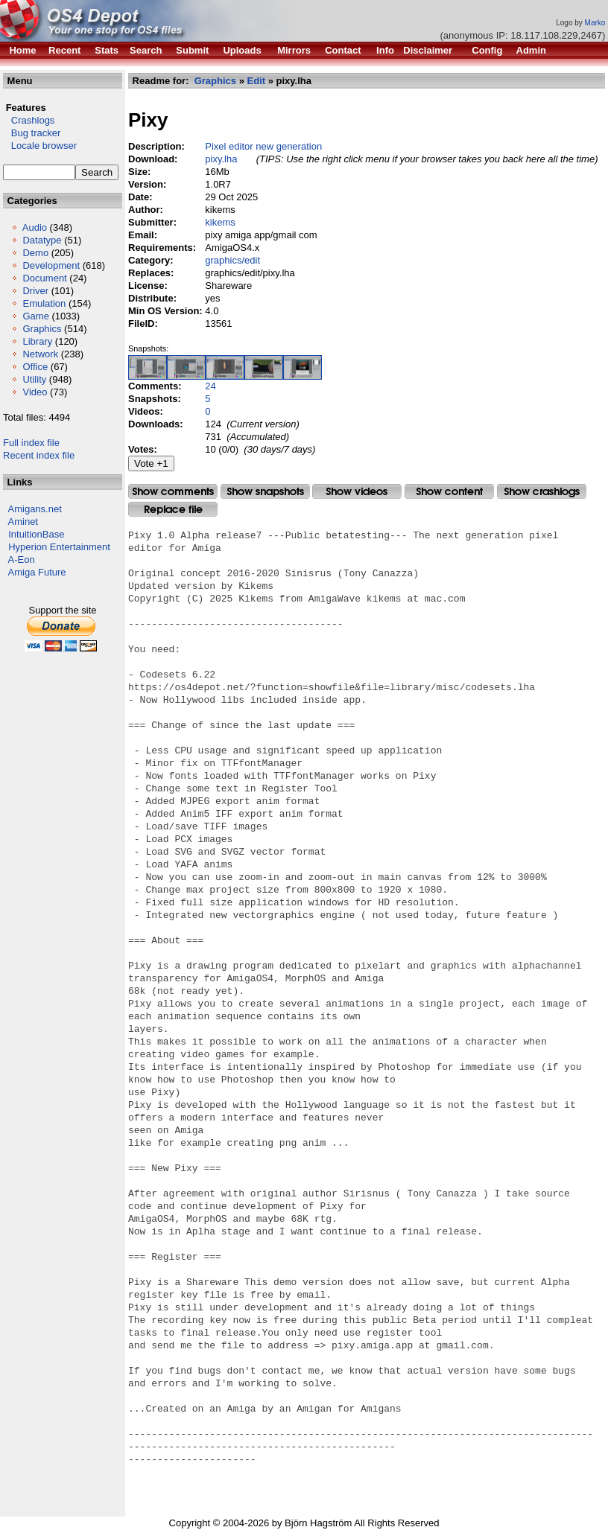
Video (34, 392)
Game (35, 316)
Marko (595, 23)
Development (51, 265)
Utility (34, 379)
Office (35, 366)
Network (40, 354)
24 (210, 386)
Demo (35, 252)
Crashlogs (28, 120)
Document (44, 278)
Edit (256, 80)
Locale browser (40, 145)
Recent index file (39, 455)
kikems (220, 222)
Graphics (41, 328)
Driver (35, 290)
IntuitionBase (36, 534)
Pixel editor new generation (263, 146)
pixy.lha (221, 159)
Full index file (31, 442)
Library (37, 341)
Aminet (23, 521)
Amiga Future (37, 572)
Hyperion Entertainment (59, 546)
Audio (34, 227)
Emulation (44, 303)
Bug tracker (31, 132)
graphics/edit (232, 260)
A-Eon (21, 559)
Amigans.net (35, 508)
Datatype (41, 240)
